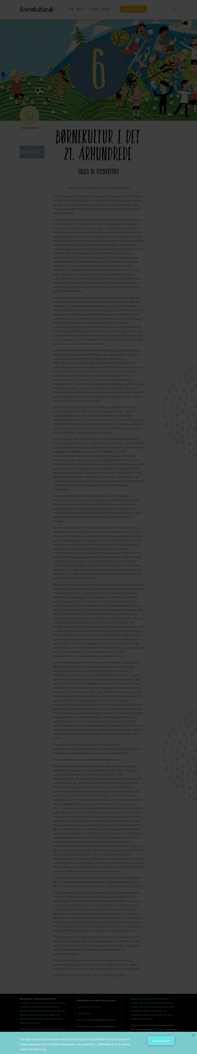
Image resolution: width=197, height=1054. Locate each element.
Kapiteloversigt (133, 9)
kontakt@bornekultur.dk (89, 1006)
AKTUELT (106, 9)
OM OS (80, 9)
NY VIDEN (93, 9)
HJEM (70, 9)
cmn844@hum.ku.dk (102, 1043)
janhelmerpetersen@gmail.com (92, 1036)
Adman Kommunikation (142, 998)
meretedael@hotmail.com (103, 1019)
